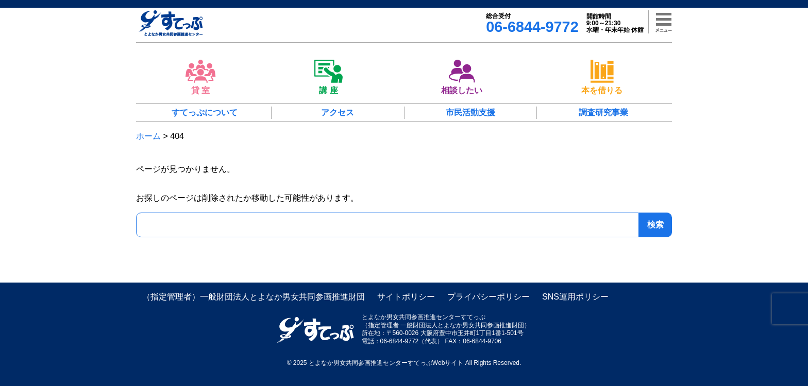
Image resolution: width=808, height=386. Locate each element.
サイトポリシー (406, 296)
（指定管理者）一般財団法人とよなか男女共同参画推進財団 (253, 296)
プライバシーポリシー (488, 296)
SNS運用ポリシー (575, 296)
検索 (655, 224)
